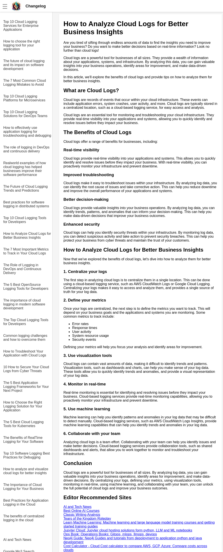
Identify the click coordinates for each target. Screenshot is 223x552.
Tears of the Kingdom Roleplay (87, 518)
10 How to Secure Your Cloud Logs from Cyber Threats (26, 369)
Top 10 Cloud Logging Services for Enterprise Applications (21, 25)
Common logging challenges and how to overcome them (25, 337)
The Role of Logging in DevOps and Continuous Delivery (22, 269)
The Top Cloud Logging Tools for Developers (25, 322)
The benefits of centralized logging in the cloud (23, 518)
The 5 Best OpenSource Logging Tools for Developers (25, 286)
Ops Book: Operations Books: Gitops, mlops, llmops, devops (110, 534)
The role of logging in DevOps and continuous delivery (26, 149)
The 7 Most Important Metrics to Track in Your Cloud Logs (26, 251)
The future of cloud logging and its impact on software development (23, 65)
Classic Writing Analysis (81, 514)
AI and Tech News (17, 540)
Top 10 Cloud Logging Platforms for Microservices (24, 98)
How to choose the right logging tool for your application (21, 45)
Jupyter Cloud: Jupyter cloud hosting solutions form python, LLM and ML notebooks (127, 530)
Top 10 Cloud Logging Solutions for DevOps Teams (25, 114)
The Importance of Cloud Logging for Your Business (23, 487)
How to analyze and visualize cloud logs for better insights (25, 471)
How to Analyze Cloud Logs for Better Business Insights (27, 235)
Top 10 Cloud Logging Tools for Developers (24, 220)
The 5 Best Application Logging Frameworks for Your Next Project (26, 386)
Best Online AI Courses (81, 511)
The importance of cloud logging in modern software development (24, 304)
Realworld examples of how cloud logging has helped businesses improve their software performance (24, 169)
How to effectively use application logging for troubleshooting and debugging (27, 131)
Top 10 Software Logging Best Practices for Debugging (26, 455)
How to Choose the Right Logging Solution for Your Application (22, 406)
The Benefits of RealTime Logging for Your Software (23, 439)
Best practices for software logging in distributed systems (26, 204)
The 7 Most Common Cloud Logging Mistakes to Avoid (24, 82)
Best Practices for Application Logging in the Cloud (25, 502)
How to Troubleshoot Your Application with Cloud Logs (24, 353)
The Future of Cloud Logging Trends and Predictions (25, 188)
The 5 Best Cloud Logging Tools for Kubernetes (23, 424)
